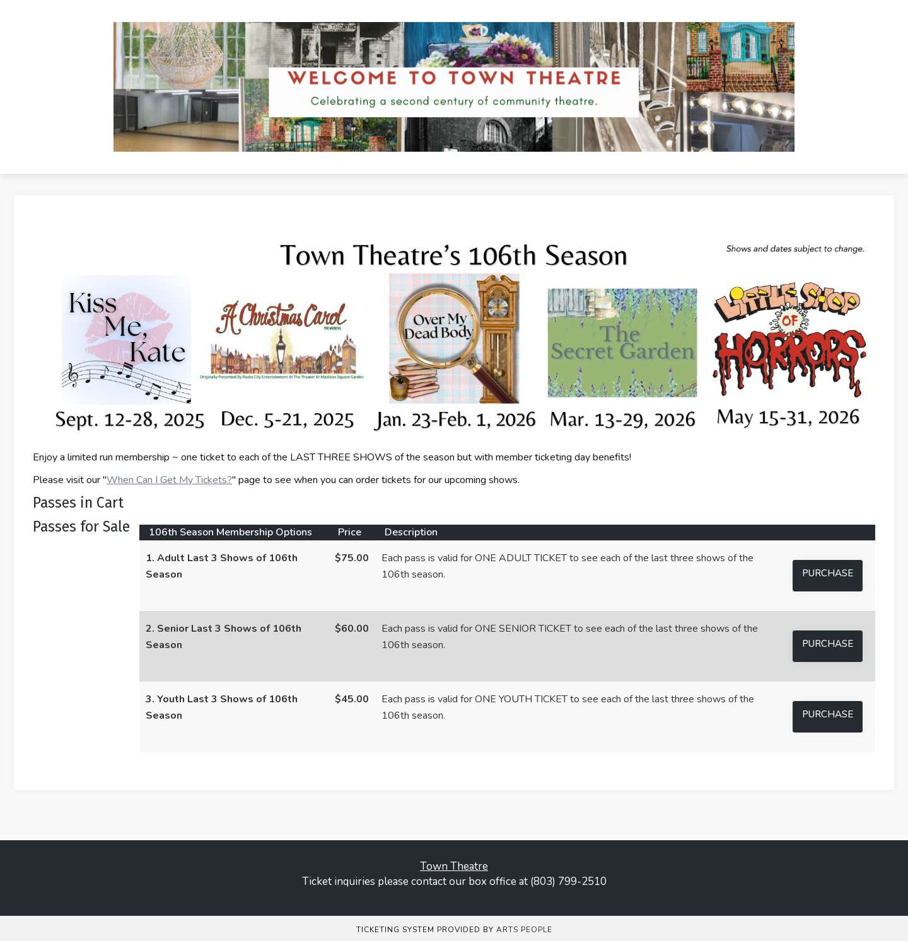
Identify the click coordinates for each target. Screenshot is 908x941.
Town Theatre (454, 866)
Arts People (524, 930)
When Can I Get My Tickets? (169, 480)
